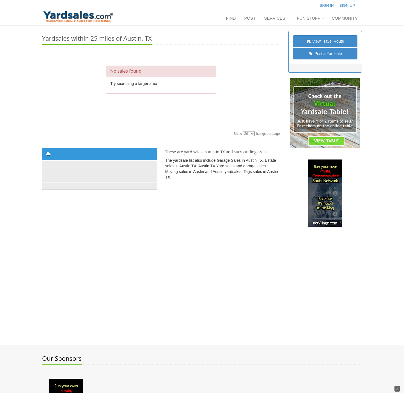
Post (250, 18)
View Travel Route (325, 41)
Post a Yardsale (325, 53)
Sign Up (347, 5)
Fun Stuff (310, 18)
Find (231, 18)
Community (345, 18)
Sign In (327, 5)
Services (276, 18)
